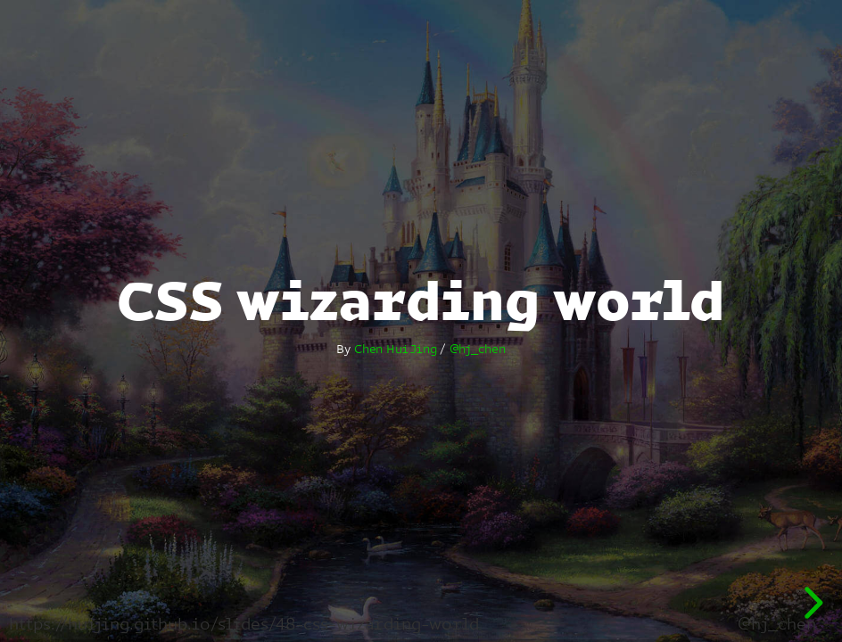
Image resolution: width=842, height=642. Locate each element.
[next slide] (811, 603)
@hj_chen (478, 349)
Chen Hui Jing (395, 349)
